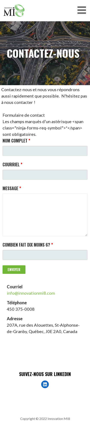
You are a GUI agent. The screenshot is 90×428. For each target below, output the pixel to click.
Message (12, 188)
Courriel (12, 164)
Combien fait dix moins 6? (28, 244)
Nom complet (16, 140)
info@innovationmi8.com (31, 293)
